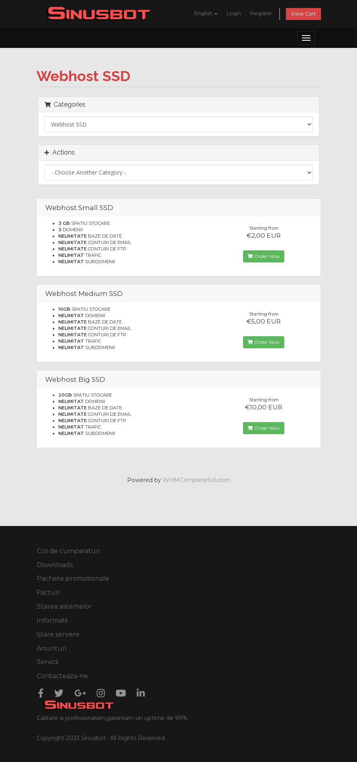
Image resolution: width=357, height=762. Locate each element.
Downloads (55, 565)
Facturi (48, 592)
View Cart (303, 14)
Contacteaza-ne (62, 676)
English (205, 13)
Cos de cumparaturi (68, 551)
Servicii (47, 662)
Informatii (52, 620)
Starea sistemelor (64, 606)
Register (261, 13)
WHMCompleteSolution (196, 480)
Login (234, 13)
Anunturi (51, 648)
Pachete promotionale (73, 578)
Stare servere (58, 634)
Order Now (263, 256)
